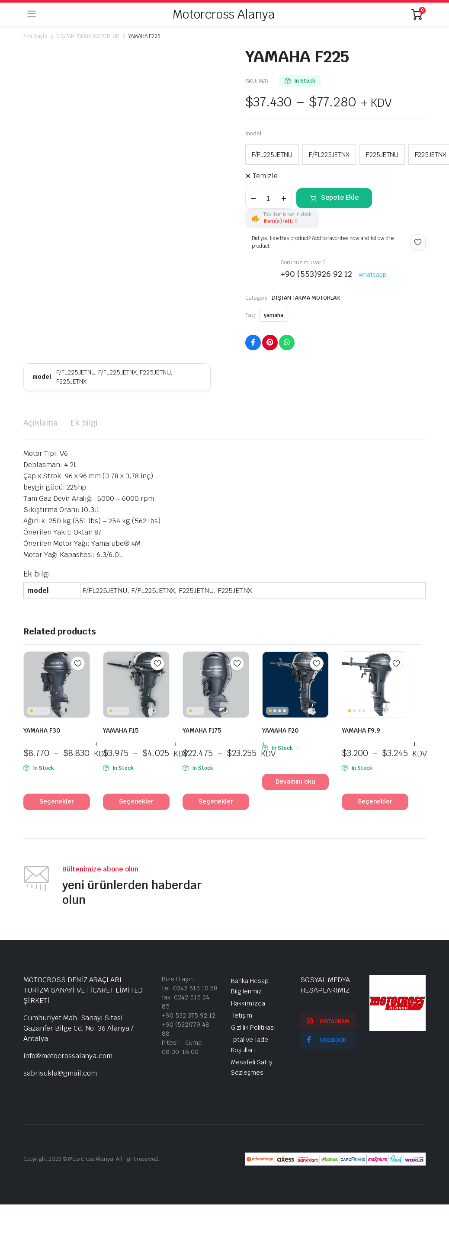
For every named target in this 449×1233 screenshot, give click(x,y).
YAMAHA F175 (202, 730)
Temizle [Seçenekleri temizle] (265, 175)
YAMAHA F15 (120, 730)
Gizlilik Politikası (253, 1027)
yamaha (273, 315)
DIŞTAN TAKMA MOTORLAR (87, 36)
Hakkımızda (248, 1003)
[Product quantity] (269, 198)
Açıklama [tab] (40, 423)
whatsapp (372, 275)
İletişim (241, 1015)
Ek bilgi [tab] (84, 423)
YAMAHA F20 (280, 730)
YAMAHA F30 (41, 730)
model (253, 133)
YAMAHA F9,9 (361, 730)
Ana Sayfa (35, 36)
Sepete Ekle (340, 197)
